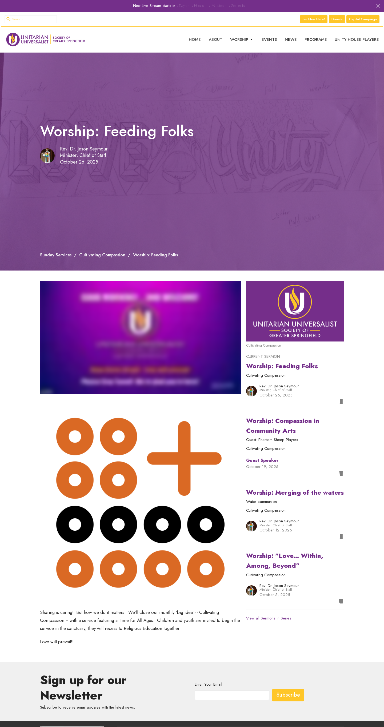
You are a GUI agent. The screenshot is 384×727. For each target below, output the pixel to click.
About (215, 37)
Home (195, 37)
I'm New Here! (314, 19)
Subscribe (288, 690)
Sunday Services (55, 250)
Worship (242, 37)
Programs (316, 37)
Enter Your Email (208, 679)
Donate (336, 19)
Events (269, 37)
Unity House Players (357, 37)
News (291, 37)
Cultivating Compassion (102, 250)
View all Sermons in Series (268, 613)
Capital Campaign (363, 19)
